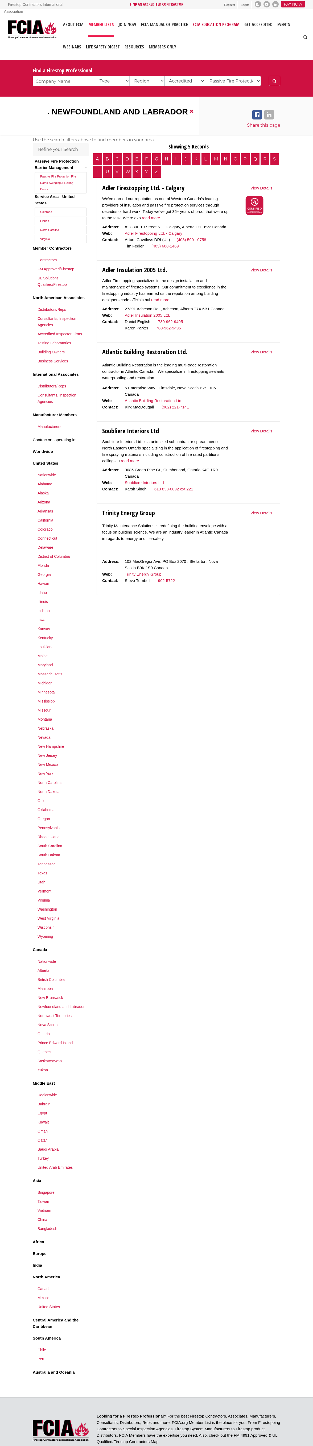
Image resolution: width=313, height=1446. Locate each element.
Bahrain (44, 1086)
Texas (42, 855)
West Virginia (48, 901)
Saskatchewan (50, 1043)
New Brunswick (50, 980)
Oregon (44, 801)
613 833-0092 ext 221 (173, 489)
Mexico (43, 1280)
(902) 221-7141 (175, 407)
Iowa (42, 602)
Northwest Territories (55, 998)
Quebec (44, 1034)
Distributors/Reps (52, 292)
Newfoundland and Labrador (120, 111)
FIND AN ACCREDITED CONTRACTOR (156, 4)
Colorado (46, 194)
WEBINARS (72, 47)
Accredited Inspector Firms (60, 316)
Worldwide (43, 434)
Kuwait (43, 1104)
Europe (40, 1236)
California (45, 503)
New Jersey (47, 738)
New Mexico (48, 747)
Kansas (44, 611)
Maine (43, 638)
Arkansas (45, 493)
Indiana (44, 593)
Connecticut (47, 521)
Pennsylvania (49, 810)
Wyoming (45, 919)
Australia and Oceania (54, 1354)
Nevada (44, 720)
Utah (42, 864)
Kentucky (45, 620)
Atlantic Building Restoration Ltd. (154, 400)
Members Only (162, 47)
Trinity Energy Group (143, 574)
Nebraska (45, 711)
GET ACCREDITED (258, 24)
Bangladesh (47, 1211)
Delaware (45, 530)
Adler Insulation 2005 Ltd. (147, 315)
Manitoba (45, 971)
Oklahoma (46, 792)
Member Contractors (52, 230)
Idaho (42, 575)
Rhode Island (49, 819)
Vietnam (44, 1193)
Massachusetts (50, 656)
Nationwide (47, 457)
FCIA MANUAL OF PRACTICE (164, 24)
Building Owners (51, 334)
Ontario (44, 1016)
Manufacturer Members (55, 397)
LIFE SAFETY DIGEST (103, 47)
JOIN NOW (127, 24)
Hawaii (43, 566)
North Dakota (48, 774)
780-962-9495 (170, 321)
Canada (40, 932)
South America (47, 1320)
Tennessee (47, 846)
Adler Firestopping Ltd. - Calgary (153, 233)
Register (229, 4)
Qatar (42, 1123)
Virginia (45, 221)
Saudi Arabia (48, 1132)
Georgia (44, 557)
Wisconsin (46, 910)
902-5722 (166, 580)
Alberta (43, 953)
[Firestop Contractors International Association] (11, 34)
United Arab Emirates (55, 1150)
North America (46, 1259)
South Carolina (50, 828)
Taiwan (43, 1184)
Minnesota (46, 674)
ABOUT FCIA (73, 24)
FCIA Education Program (216, 24)
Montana (45, 702)
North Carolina (49, 212)
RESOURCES (134, 47)
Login (245, 5)
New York (45, 756)
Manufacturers (49, 409)
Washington (47, 892)
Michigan (45, 665)
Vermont (44, 873)
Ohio (42, 783)
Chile (42, 1332)
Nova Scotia (47, 1007)
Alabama (45, 466)
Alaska (43, 475)
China (42, 1202)
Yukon (43, 1052)
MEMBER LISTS (101, 24)
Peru (42, 1341)
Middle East (44, 1065)
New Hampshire (51, 729)
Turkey (43, 1141)
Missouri (44, 693)
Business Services (53, 343)
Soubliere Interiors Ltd (144, 482)
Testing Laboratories (54, 325)
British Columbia (51, 962)
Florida (44, 203)
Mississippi (47, 683)
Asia (37, 1163)
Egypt (42, 1095)
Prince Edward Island (55, 1025)
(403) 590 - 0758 (191, 239)
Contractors (47, 242)
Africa (38, 1224)
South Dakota (49, 837)
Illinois (43, 584)
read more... (152, 218)
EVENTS (283, 24)
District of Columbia (54, 539)
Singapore (46, 1175)
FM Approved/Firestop (56, 251)
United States (45, 445)
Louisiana (45, 629)
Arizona (44, 484)
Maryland (45, 647)
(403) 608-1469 (165, 246)
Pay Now (293, 4)
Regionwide (47, 1077)
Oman (43, 1114)
